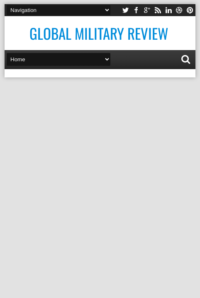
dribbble (179, 10)
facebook (136, 10)
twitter (125, 10)
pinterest (190, 10)
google (146, 10)
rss (157, 10)
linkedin (168, 10)
